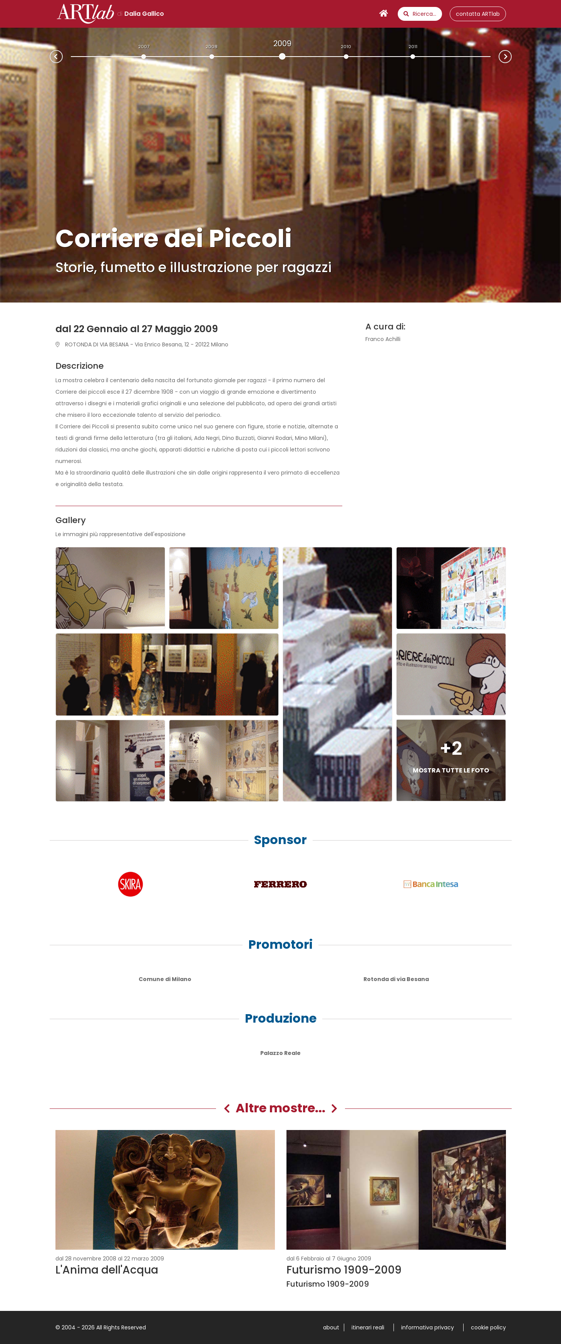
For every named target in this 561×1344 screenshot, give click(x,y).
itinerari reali (368, 1327)
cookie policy (488, 1327)
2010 (346, 46)
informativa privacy (427, 1327)
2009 (282, 43)
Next (511, 56)
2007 (143, 46)
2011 (413, 46)
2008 (212, 46)
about (331, 1327)
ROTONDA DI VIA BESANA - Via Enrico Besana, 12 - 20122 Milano (141, 344)
